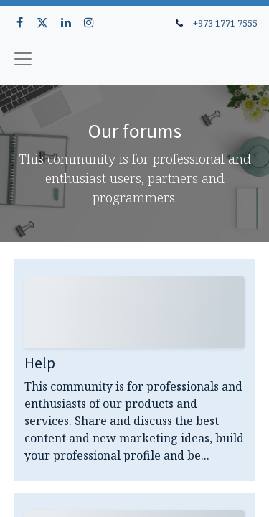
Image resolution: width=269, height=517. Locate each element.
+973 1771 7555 (225, 23)
